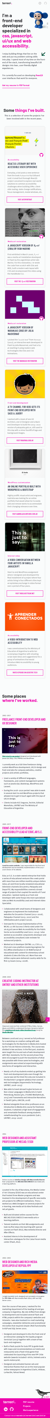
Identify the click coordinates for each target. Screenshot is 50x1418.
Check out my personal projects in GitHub (46, 2)
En (48, 27)
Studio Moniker (7, 1032)
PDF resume (28, 1402)
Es (48, 23)
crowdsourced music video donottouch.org (20, 1030)
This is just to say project (11, 756)
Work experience (30, 1410)
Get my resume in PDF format (15, 85)
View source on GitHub (41, 155)
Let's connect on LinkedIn (41, 2)
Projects (27, 1406)
